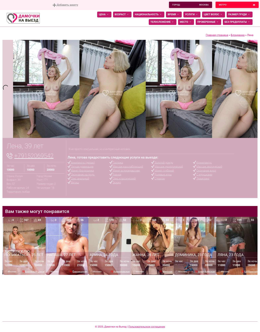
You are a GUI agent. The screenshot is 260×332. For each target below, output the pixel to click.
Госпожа (118, 162)
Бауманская (251, 271)
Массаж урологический (169, 166)
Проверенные (208, 22)
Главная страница (217, 35)
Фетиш (75, 182)
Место (186, 22)
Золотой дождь (164, 162)
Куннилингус (204, 162)
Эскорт (117, 182)
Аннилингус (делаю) (83, 162)
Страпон (160, 178)
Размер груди (239, 14)
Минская (167, 271)
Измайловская (122, 271)
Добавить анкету (65, 5)
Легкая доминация (82, 166)
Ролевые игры (163, 174)
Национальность (149, 14)
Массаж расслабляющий (128, 166)
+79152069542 (34, 155)
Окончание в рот (206, 170)
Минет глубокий (164, 170)
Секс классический (124, 178)
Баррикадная (80, 271)
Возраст (122, 14)
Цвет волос (213, 14)
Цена (104, 14)
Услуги (192, 14)
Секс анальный (80, 178)
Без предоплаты (238, 22)
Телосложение (162, 22)
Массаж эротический (209, 166)
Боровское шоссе (34, 271)
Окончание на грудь (83, 174)
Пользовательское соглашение (146, 326)
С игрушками (204, 174)
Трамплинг (202, 178)
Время (174, 14)
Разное (117, 174)
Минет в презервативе (126, 170)
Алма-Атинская (206, 271)
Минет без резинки (82, 170)
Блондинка (238, 35)
